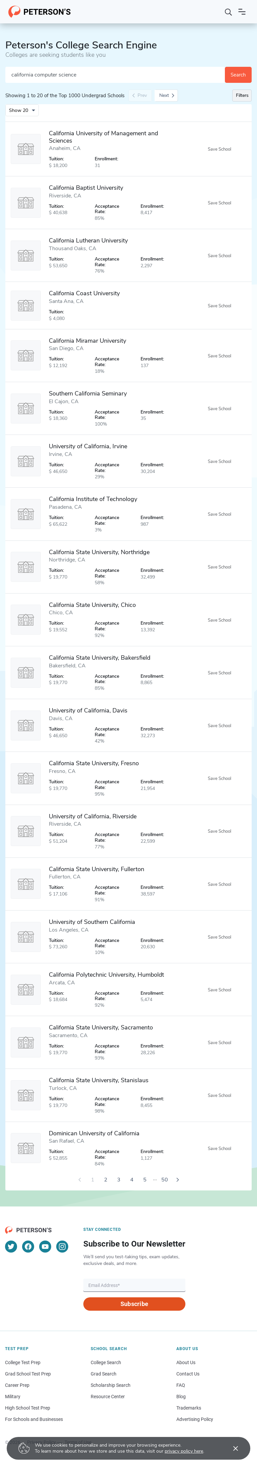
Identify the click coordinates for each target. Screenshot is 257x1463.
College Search (106, 1362)
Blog (181, 1396)
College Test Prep (22, 1362)
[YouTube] (45, 1247)
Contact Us (187, 1373)
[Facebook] (28, 1247)
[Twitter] (11, 1247)
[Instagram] (62, 1247)
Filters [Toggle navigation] (242, 95)
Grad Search (103, 1373)
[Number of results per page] (22, 110)
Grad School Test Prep (28, 1373)
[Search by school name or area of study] (115, 75)
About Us (185, 1362)
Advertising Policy (194, 1419)
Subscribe (134, 1303)
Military (12, 1396)
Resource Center (108, 1396)
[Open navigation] (242, 11)
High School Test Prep (27, 1408)
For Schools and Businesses (34, 1419)
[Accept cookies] (231, 1448)
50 (164, 1179)
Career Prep (17, 1385)
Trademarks (188, 1408)
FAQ (180, 1385)
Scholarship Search (111, 1385)
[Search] (228, 11)
